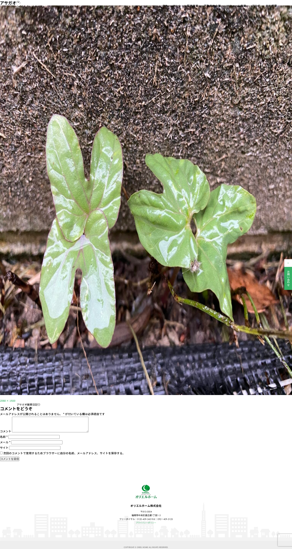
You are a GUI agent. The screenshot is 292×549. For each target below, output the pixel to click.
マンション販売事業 (185, 6)
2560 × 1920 (8, 400)
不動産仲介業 (212, 6)
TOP (165, 6)
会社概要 (271, 6)
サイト (4, 451)
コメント (5, 434)
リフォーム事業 (236, 6)
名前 (4, 440)
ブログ (255, 6)
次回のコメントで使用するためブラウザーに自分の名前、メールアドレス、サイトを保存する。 (64, 456)
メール (5, 445)
